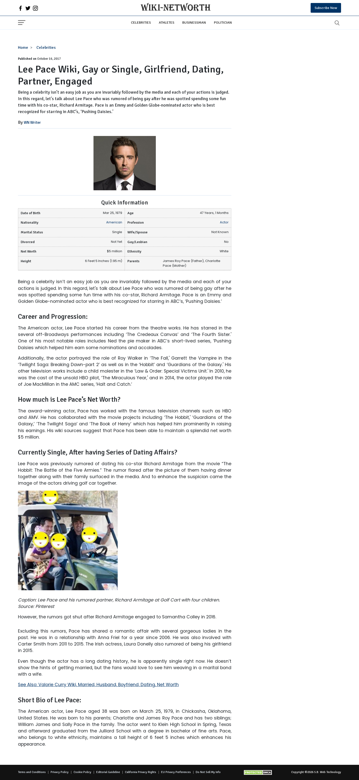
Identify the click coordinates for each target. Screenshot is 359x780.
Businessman (194, 22)
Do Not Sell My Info (208, 772)
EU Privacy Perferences (176, 772)
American (114, 222)
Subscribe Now (326, 8)
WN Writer (32, 122)
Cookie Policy (82, 772)
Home (23, 47)
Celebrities (141, 22)
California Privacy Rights (140, 772)
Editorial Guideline (108, 772)
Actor (224, 222)
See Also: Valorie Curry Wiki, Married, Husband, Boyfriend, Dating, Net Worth (98, 685)
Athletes (166, 22)
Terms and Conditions (32, 772)
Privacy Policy (60, 772)
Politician (223, 22)
